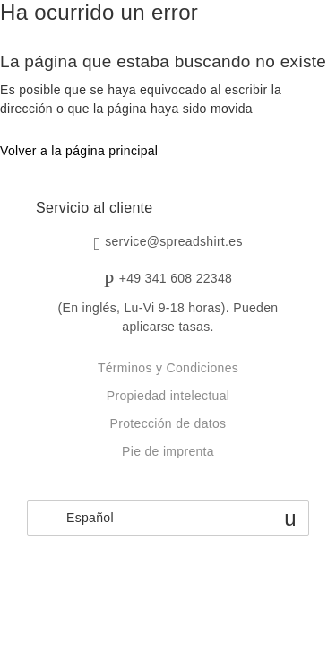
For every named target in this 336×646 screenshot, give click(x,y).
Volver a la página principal (79, 151)
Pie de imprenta (168, 451)
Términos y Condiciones (168, 368)
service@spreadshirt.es (174, 241)
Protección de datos (168, 423)
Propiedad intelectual (168, 395)
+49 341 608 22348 (176, 278)
